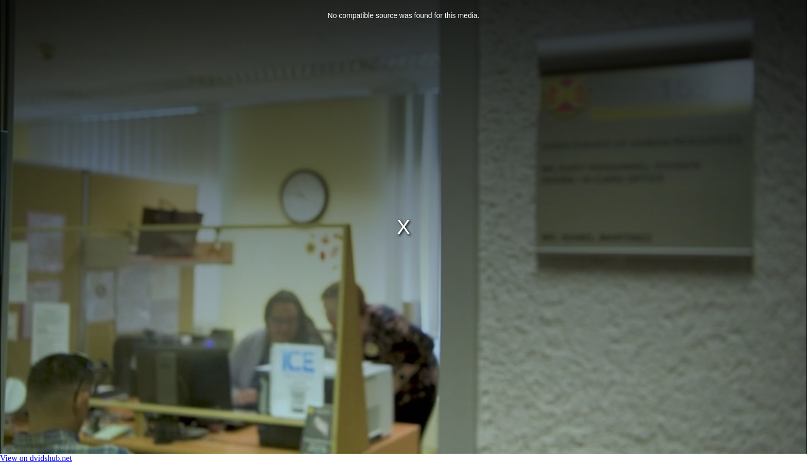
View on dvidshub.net (36, 458)
